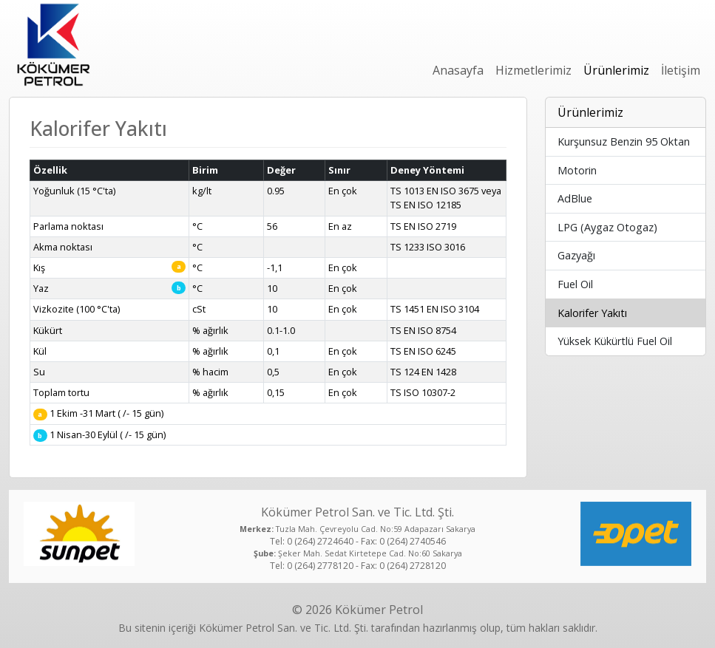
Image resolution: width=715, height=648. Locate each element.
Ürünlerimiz (616, 70)
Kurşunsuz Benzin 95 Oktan (624, 141)
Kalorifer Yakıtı (592, 313)
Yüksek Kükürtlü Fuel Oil (615, 341)
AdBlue (575, 198)
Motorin (577, 170)
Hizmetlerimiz (533, 70)
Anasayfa (458, 70)
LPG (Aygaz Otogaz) (607, 227)
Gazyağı (576, 255)
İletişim (680, 70)
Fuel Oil (575, 284)
